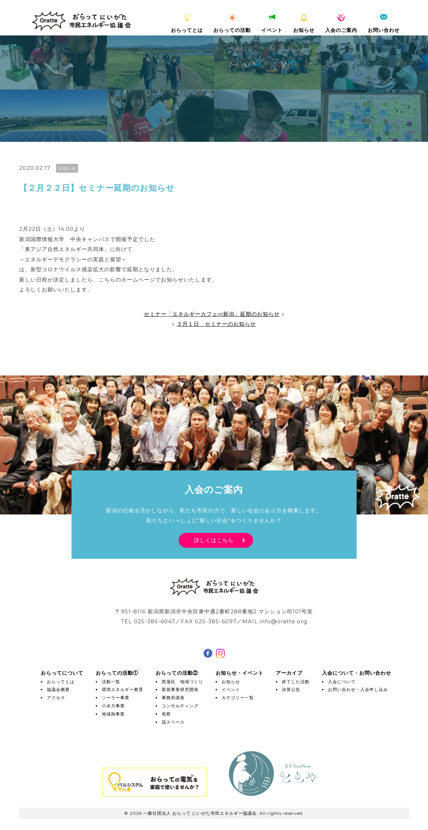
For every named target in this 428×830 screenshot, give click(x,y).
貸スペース (173, 722)
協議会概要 (58, 689)
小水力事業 (113, 705)
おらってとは (187, 23)
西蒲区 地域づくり (182, 681)
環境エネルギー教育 (122, 689)
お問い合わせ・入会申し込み (358, 689)
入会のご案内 (341, 23)
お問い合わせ (384, 23)
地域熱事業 (113, 714)
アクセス (56, 697)
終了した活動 (296, 681)
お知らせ (304, 23)
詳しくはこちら (214, 540)
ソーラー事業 (115, 697)
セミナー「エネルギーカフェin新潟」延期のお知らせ (212, 314)
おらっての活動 (232, 23)
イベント (272, 23)
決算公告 (291, 689)
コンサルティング (180, 705)
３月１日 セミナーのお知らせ (216, 324)
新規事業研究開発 (180, 689)
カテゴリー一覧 (238, 697)
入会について (342, 681)
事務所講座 (173, 697)
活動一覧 (111, 681)
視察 (166, 714)
